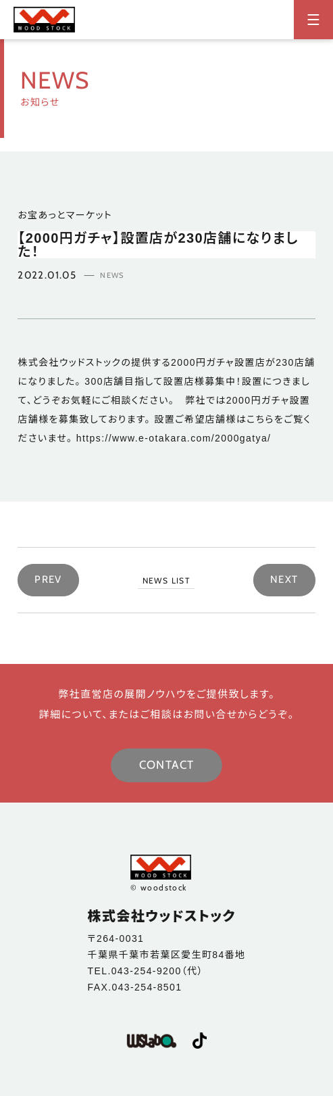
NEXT (284, 579)
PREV (48, 579)
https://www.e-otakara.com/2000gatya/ (174, 438)
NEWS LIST (166, 580)
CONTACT (167, 764)
